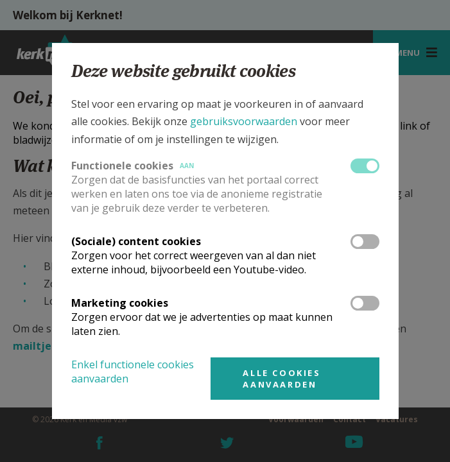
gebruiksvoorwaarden (243, 121)
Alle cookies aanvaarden (281, 378)
